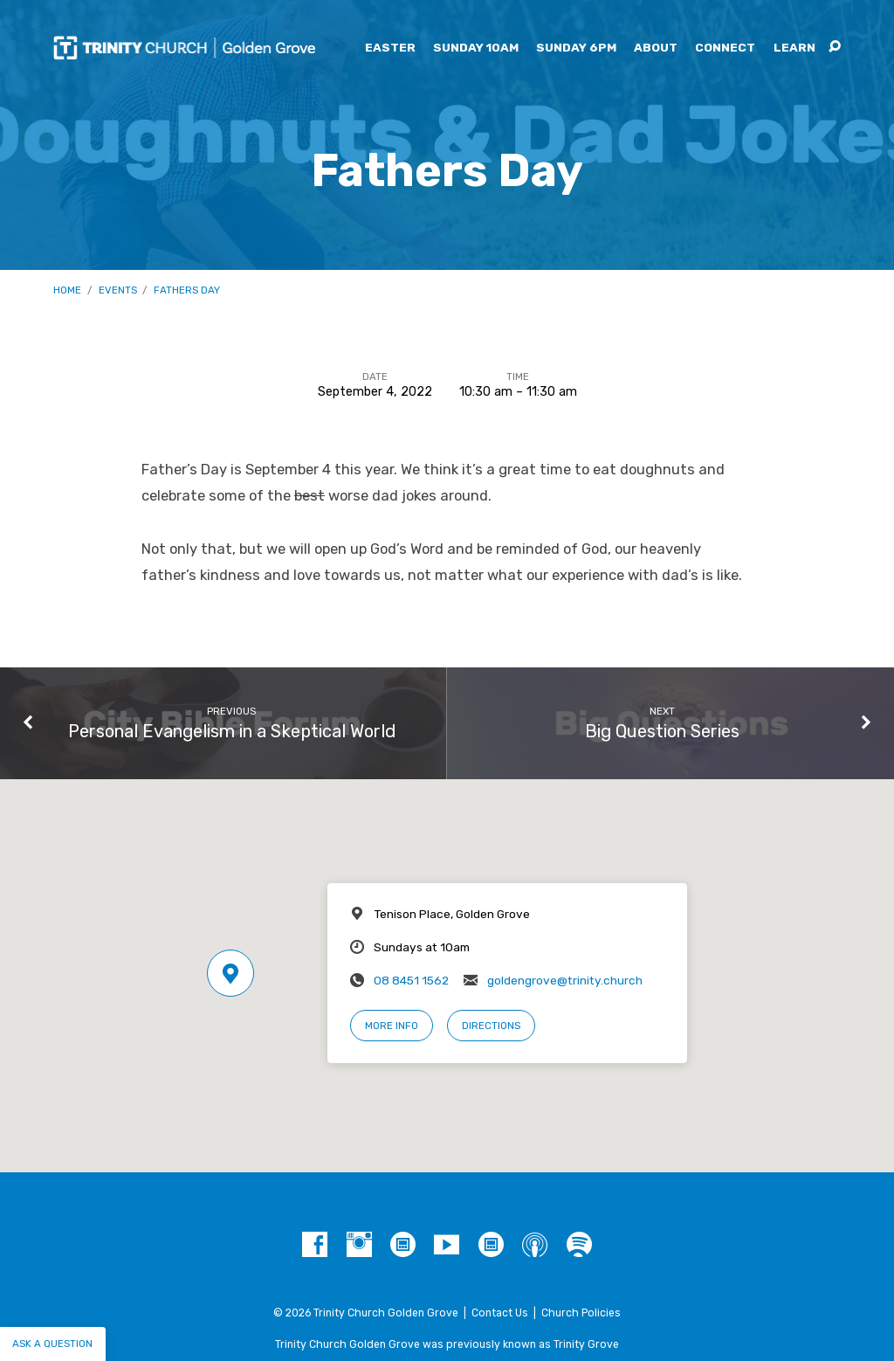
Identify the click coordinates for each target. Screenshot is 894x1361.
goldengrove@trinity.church (565, 980)
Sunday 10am (476, 48)
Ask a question (52, 1343)
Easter (390, 48)
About (655, 48)
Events (118, 290)
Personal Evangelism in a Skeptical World (231, 731)
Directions (491, 1025)
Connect (725, 48)
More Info (391, 1025)
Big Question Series (662, 731)
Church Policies (581, 1313)
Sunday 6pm (576, 48)
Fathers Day (187, 290)
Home (67, 290)
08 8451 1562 (411, 980)
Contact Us (499, 1313)
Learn (794, 48)
